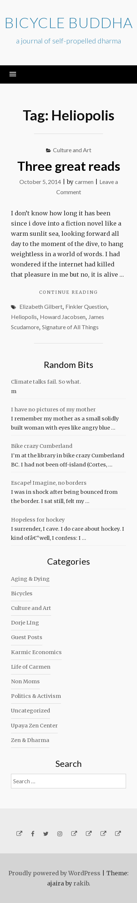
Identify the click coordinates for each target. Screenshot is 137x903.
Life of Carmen (30, 667)
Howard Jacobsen (62, 316)
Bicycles (22, 593)
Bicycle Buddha (68, 22)
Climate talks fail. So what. (46, 382)
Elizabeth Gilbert (40, 306)
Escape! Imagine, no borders (49, 483)
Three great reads (68, 165)
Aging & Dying (30, 579)
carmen (84, 181)
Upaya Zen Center (34, 725)
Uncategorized (30, 710)
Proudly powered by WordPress (54, 873)
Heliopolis (24, 316)
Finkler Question (86, 306)
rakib (81, 883)
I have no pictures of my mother (53, 409)
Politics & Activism (36, 696)
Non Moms (25, 681)
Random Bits (68, 364)
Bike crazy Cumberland (41, 446)
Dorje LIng (25, 622)
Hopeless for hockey (38, 519)
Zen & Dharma (30, 740)
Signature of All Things (70, 326)
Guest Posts (26, 637)
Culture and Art (72, 149)
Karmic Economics (36, 652)
